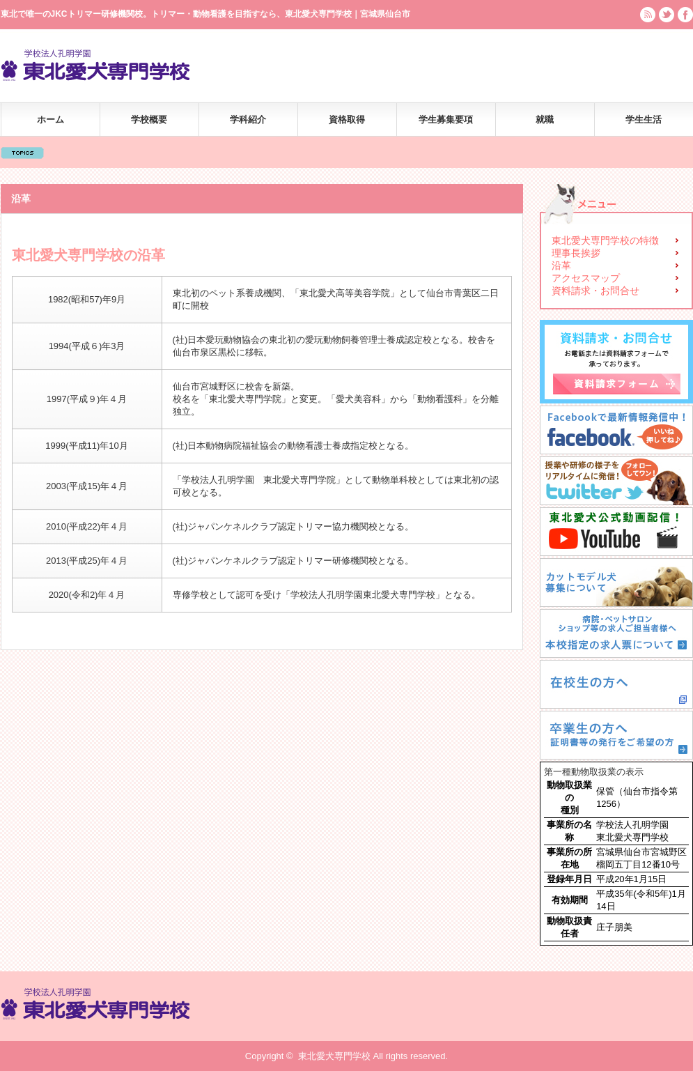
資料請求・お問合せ (595, 290)
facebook (685, 14)
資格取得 (347, 119)
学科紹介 (248, 119)
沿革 (561, 265)
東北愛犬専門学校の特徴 (605, 240)
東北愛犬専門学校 (334, 1056)
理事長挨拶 (576, 253)
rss (647, 14)
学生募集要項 (446, 119)
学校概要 (149, 119)
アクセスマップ (586, 278)
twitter (666, 14)
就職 (545, 119)
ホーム (50, 119)
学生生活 (643, 119)
